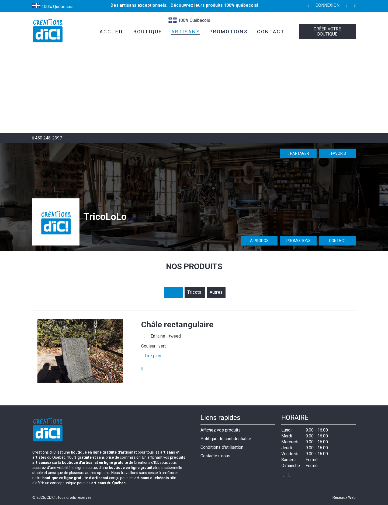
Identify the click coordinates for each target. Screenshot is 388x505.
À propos (259, 241)
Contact (337, 241)
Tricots (194, 292)
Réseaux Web (344, 497)
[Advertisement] (194, 92)
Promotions (298, 241)
